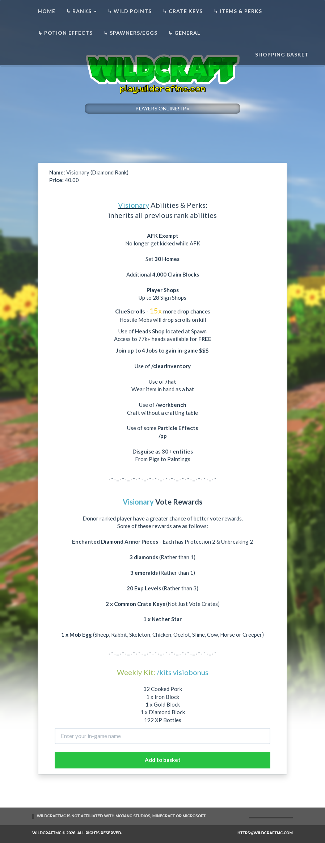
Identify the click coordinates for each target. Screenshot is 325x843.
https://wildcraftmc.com (265, 833)
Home (46, 11)
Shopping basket (282, 54)
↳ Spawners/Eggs (130, 33)
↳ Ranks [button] (81, 11)
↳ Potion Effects (65, 33)
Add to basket (163, 759)
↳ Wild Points (129, 11)
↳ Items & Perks (238, 11)
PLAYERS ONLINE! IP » (162, 108)
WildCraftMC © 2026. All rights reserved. (77, 833)
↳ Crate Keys (182, 11)
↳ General (184, 33)
